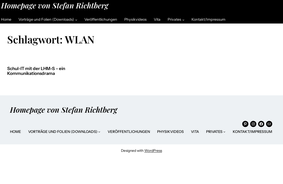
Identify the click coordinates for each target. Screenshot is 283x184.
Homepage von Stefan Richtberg (54, 5)
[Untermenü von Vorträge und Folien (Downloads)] (76, 19)
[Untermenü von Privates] (183, 19)
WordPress (153, 150)
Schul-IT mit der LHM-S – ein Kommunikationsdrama (36, 71)
